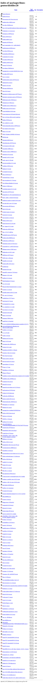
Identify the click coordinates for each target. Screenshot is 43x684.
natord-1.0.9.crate (7, 85)
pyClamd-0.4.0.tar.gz (7, 171)
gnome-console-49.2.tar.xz (9, 398)
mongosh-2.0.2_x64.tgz (8, 654)
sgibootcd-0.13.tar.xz (7, 82)
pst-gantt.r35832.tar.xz (8, 59)
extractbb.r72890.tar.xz (8, 148)
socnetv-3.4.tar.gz (7, 499)
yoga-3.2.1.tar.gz (6, 542)
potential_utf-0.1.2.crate (8, 157)
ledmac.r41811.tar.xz (7, 220)
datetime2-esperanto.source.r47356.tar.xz (12, 97)
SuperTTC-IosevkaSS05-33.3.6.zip (11, 640)
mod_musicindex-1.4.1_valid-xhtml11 (11, 45)
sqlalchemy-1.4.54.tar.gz (8, 608)
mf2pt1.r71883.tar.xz (7, 186)
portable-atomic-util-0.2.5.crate (10, 292)
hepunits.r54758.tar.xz (8, 42)
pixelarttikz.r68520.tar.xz (8, 53)
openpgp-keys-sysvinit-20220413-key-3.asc (13, 71)
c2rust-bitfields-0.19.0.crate (9, 111)
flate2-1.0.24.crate (7, 315)
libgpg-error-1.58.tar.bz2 (8, 502)
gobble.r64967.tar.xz (7, 39)
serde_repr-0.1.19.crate (8, 160)
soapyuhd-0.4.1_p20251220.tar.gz (10, 246)
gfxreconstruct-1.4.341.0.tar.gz (10, 651)
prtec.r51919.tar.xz (7, 174)
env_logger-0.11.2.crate (8, 226)
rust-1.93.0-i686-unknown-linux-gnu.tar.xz (12, 672)
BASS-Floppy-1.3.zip (8, 603)
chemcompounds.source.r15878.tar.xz (11, 125)
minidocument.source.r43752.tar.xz (11, 79)
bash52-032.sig (6, 16)
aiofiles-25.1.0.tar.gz (7, 278)
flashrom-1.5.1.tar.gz (7, 588)
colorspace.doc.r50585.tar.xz (9, 344)
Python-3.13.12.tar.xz (8, 628)
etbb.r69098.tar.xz (7, 496)
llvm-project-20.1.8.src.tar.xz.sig (10, 19)
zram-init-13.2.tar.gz (7, 214)
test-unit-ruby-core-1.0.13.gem (10, 203)
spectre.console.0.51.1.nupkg (9, 513)
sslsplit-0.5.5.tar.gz (7, 534)
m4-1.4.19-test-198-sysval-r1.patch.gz (11, 117)
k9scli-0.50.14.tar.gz (7, 594)
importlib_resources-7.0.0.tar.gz (10, 272)
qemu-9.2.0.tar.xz (7, 666)
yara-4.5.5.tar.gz (6, 548)
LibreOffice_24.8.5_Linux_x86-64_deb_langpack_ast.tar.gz (10, 436)
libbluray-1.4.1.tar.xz (7, 439)
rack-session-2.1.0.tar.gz (8, 217)
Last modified (31, 10)
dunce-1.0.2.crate (7, 131)
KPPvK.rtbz (5, 137)
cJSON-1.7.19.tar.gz (7, 419)
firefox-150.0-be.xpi (7, 459)
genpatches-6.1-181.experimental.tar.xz (12, 194)
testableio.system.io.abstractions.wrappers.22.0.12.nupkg (16, 375)
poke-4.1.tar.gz (6, 605)
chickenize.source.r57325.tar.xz (10, 243)
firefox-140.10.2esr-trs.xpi (9, 413)
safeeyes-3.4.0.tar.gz (7, 416)
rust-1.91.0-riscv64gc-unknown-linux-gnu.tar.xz (14, 669)
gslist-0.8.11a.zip (6, 557)
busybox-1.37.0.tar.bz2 (8, 554)
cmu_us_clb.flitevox (7, 617)
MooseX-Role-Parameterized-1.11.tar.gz (12, 286)
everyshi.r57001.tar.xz (8, 51)
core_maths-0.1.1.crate (8, 122)
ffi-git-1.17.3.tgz (6, 367)
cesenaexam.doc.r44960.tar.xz (10, 447)
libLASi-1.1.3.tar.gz (7, 470)
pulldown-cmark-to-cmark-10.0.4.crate (12, 200)
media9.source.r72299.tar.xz (9, 528)
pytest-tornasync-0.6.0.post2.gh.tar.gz (11, 114)
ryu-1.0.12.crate (6, 283)
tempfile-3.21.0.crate (7, 260)
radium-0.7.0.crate (7, 168)
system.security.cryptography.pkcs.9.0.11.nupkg (14, 476)
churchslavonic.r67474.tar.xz (9, 143)
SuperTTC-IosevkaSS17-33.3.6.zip (11, 643)
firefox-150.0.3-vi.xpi (8, 442)
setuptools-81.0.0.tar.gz (8, 505)
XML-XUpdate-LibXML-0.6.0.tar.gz (11, 134)
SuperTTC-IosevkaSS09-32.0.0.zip (11, 637)
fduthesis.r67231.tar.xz (8, 338)
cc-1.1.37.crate (6, 332)
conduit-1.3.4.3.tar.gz (7, 329)
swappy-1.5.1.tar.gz (7, 467)
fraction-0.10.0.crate (7, 312)
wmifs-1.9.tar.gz (6, 335)
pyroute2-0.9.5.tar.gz (7, 490)
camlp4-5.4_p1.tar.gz (7, 462)
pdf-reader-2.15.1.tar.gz (8, 631)
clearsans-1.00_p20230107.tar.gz (10, 574)
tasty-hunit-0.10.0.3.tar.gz (9, 128)
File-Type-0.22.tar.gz (7, 355)
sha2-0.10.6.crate (7, 209)
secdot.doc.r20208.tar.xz (8, 396)
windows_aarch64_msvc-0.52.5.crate (11, 479)
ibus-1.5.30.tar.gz (7, 577)
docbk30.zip (5, 266)
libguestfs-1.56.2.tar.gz (8, 626)
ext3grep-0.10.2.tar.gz (8, 381)
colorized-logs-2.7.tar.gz (8, 177)
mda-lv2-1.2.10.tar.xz (8, 539)
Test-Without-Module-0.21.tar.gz (10, 183)
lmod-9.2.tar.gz (6, 646)
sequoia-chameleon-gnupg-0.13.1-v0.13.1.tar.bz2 (14, 493)
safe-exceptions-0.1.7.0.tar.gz (9, 180)
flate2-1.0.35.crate (7, 341)
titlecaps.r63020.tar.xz (8, 88)
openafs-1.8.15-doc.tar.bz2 (9, 568)
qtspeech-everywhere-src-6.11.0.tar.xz (11, 387)
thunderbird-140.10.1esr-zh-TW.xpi (11, 444)
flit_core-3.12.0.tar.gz (8, 295)
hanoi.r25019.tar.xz (7, 36)
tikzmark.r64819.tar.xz (8, 140)
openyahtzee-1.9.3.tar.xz (8, 364)
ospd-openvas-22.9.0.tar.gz (9, 390)
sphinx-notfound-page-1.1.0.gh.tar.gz (11, 456)
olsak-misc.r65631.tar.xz (8, 229)
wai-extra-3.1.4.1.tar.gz (8, 309)
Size (35, 9)
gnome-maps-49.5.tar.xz (8, 511)
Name (15, 9)
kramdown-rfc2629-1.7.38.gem (10, 350)
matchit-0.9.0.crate (7, 269)
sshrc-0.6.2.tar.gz (6, 91)
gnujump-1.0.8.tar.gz (7, 551)
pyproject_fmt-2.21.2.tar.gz (9, 352)
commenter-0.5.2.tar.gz (8, 56)
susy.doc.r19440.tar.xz (8, 25)
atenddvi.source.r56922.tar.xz (9, 105)
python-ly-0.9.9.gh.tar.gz (8, 393)
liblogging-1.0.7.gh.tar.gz (8, 404)
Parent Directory (6, 14)
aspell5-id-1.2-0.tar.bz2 (8, 321)
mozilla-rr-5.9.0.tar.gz (8, 531)
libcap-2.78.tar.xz (7, 373)
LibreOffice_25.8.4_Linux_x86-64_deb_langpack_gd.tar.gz (10, 516)
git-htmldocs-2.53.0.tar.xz (9, 522)
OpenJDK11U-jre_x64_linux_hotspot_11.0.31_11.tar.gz (16, 649)
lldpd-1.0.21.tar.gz (7, 536)
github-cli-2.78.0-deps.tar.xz (9, 663)
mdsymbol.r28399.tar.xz (8, 485)
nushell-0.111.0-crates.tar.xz (9, 660)
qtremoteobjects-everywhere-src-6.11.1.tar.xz (13, 453)
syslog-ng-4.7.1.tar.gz (8, 597)
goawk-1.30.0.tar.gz (7, 525)
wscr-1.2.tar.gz (6, 76)
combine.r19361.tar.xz (8, 166)
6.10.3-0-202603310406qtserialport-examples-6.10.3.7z (15, 324)
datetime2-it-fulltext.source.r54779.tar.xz (12, 94)
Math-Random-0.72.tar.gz (9, 281)
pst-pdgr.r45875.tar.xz (8, 74)
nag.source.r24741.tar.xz (8, 191)
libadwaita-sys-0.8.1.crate (9, 252)
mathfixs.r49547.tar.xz (8, 62)
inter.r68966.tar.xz (7, 620)
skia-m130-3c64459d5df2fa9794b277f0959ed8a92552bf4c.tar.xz (15, 623)
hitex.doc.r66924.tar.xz (8, 559)
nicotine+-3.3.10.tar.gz (8, 571)
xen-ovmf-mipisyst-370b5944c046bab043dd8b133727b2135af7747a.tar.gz (15, 424)
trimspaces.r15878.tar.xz (8, 33)
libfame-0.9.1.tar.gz (7, 407)
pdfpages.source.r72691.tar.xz (9, 249)
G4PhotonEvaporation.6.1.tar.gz (10, 611)
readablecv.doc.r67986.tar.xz (9, 378)
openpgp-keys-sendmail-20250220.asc (11, 410)
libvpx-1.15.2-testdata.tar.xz (9, 674)
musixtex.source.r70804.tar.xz (10, 151)
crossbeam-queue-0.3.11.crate (9, 189)
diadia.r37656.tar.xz (7, 120)
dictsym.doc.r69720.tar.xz (9, 206)
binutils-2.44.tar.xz (7, 634)
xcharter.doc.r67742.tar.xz (9, 427)
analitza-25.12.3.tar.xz (8, 421)
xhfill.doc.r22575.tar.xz (8, 255)
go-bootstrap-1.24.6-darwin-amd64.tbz (12, 657)
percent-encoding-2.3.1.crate (9, 163)
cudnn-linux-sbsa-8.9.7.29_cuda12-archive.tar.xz (14, 677)
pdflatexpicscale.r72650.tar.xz (9, 99)
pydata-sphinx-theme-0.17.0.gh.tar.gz (11, 591)
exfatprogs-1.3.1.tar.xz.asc (9, 30)
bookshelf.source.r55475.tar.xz (10, 235)
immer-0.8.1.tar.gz (7, 465)
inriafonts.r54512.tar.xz (8, 545)
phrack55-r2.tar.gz (7, 384)
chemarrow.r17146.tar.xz (8, 102)
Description (40, 9)
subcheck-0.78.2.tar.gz (8, 154)
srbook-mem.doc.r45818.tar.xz (10, 401)
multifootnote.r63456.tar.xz (9, 48)
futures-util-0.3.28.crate (8, 358)
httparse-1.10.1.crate (7, 275)
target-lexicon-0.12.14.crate (9, 223)
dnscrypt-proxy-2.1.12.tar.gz (9, 582)
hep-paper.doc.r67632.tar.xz (9, 473)
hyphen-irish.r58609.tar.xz (9, 237)
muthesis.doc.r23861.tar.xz (9, 22)
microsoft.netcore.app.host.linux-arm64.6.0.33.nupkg (15, 585)
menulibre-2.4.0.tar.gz (8, 450)
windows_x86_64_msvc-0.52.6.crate (11, 482)
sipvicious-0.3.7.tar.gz (8, 301)
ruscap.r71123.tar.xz (7, 65)
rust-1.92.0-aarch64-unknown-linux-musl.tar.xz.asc (14, 28)
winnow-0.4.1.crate (7, 347)
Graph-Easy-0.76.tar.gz (8, 433)
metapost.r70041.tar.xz (8, 318)
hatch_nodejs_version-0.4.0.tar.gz (10, 197)
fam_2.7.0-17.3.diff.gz (8, 232)
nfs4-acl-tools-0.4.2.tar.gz (8, 361)
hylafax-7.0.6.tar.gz (7, 519)
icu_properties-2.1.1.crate (8, 306)
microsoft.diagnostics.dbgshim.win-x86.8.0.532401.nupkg (11, 327)
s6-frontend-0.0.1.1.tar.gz (8, 304)
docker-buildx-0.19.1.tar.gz (9, 614)
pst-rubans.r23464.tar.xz (8, 68)
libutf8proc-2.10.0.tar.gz (8, 370)
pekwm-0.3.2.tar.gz (7, 508)
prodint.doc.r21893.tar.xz (8, 240)
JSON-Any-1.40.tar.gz (8, 258)
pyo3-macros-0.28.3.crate (8, 145)
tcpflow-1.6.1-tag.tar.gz (8, 488)
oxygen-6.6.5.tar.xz (7, 565)
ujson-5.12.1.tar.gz (7, 600)
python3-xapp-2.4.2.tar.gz (9, 212)
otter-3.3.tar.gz (6, 562)
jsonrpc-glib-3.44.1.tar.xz (8, 263)
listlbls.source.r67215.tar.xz (9, 108)
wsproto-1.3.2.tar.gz (7, 289)
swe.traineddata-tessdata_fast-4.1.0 (11, 580)
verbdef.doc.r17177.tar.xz (8, 298)
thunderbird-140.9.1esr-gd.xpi (9, 430)
